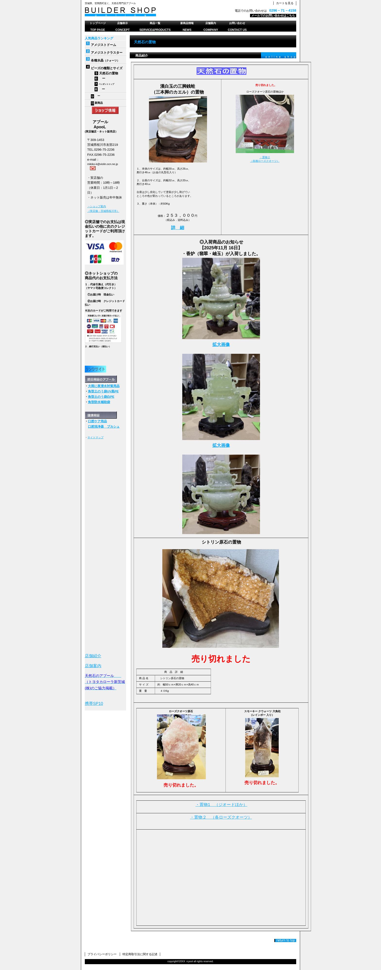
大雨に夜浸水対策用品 (104, 386)
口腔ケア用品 (97, 421)
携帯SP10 (94, 703)
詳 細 (177, 227)
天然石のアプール (145, 12)
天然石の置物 (106, 73)
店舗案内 (93, 666)
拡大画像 (221, 344)
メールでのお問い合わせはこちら (273, 15)
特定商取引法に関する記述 (139, 954)
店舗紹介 (93, 656)
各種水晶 (97, 60)
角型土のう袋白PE (101, 396)
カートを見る (285, 3)
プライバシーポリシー (102, 954)
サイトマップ (95, 437)
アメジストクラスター (106, 52)
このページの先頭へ (285, 940)
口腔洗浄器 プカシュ (104, 426)
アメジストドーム (103, 45)
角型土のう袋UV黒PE (103, 391)
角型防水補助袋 (99, 402)
